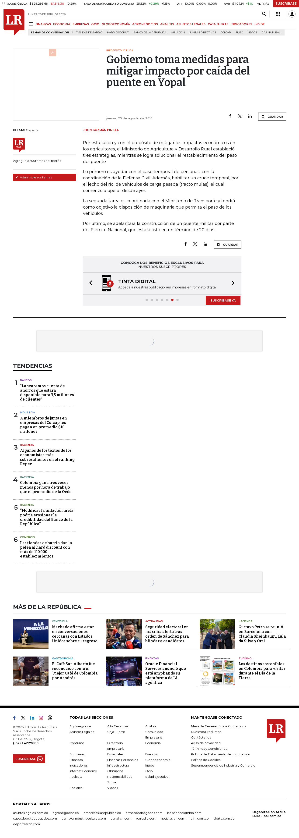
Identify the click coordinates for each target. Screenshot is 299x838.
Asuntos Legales (82, 732)
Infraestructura (118, 765)
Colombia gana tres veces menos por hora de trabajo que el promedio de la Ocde (46, 487)
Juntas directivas (203, 32)
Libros (252, 32)
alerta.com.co (224, 818)
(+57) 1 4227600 (25, 743)
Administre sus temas (33, 177)
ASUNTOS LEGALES (190, 24)
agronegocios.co (66, 813)
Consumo (77, 743)
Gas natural (271, 32)
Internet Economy (83, 771)
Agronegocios (80, 726)
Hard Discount (118, 32)
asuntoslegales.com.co (30, 813)
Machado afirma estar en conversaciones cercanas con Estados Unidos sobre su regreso (74, 634)
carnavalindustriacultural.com (84, 818)
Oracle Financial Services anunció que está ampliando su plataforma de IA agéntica (165, 673)
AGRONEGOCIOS (145, 24)
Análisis (150, 726)
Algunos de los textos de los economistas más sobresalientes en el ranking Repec (47, 457)
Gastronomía (62, 658)
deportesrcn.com (26, 824)
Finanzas (152, 658)
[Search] (264, 14)
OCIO (95, 24)
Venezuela (60, 621)
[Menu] (31, 24)
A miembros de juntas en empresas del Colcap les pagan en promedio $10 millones (43, 425)
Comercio (27, 537)
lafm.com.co (199, 818)
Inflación (178, 32)
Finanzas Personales (122, 760)
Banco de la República (149, 32)
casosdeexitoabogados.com (35, 818)
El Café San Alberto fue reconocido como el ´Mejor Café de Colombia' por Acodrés (75, 671)
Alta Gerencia (117, 726)
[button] (89, 283)
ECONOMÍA (61, 24)
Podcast (76, 776)
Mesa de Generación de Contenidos (218, 726)
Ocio (149, 771)
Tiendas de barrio (89, 32)
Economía (153, 743)
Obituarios (115, 771)
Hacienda (27, 445)
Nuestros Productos (206, 732)
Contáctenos (201, 737)
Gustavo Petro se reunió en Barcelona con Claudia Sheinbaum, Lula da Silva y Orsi (262, 634)
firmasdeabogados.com (144, 813)
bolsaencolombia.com (184, 813)
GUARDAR (272, 116)
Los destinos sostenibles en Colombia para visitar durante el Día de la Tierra (262, 671)
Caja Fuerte (116, 732)
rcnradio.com (146, 818)
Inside (149, 765)
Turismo (245, 658)
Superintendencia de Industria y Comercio (223, 765)
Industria (27, 412)
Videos (112, 788)
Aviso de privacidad (206, 743)
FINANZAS (43, 24)
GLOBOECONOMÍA (116, 24)
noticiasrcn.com (173, 818)
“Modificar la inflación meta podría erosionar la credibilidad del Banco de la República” (46, 517)
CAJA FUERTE (218, 24)
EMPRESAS (81, 24)
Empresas (77, 754)
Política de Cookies (205, 760)
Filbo (239, 32)
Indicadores (78, 765)
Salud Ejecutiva (156, 776)
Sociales (76, 788)
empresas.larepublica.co (102, 813)
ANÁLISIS (167, 24)
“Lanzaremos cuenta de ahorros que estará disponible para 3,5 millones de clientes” (47, 393)
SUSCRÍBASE (286, 3)
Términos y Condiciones (209, 748)
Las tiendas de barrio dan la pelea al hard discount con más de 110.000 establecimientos (46, 550)
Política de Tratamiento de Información (220, 754)
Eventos (151, 754)
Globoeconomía (157, 760)
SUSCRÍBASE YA (223, 300)
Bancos (26, 380)
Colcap (226, 32)
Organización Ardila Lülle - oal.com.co (269, 814)
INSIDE (259, 24)
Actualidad (154, 621)
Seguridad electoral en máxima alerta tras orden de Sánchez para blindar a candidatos (167, 634)
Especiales (115, 754)
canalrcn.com (121, 818)
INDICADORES (241, 24)
